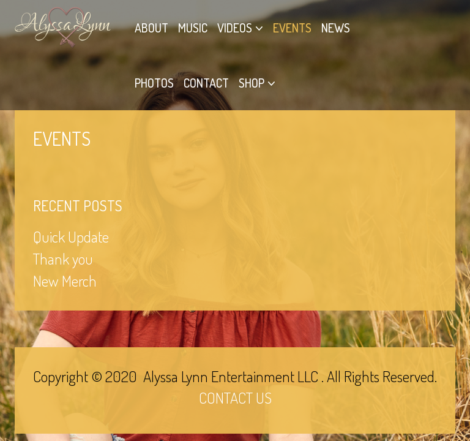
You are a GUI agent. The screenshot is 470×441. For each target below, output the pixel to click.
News (335, 28)
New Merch (65, 280)
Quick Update (71, 236)
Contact (206, 83)
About (151, 28)
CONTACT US (235, 397)
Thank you (63, 258)
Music (192, 28)
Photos (154, 83)
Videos (234, 28)
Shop (251, 83)
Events (292, 28)
